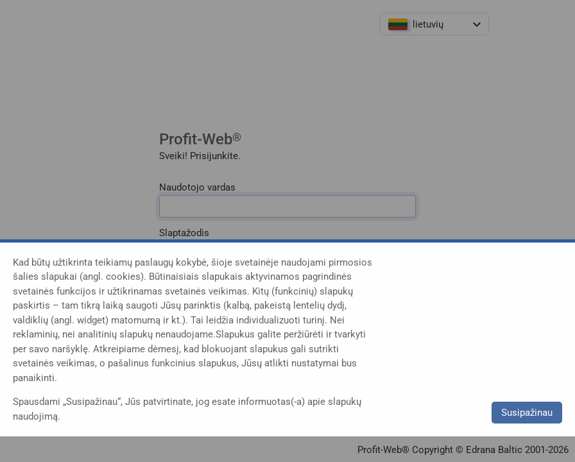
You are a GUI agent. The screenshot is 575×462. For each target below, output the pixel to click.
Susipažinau (527, 412)
